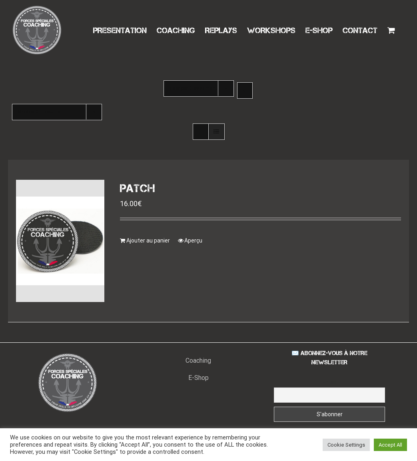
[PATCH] (60, 241)
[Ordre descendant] (245, 90)
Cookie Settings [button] (346, 445)
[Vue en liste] (216, 131)
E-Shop (198, 378)
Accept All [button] (390, 445)
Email (330, 382)
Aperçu (193, 240)
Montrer (39, 112)
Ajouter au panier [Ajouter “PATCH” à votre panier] (148, 240)
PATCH (137, 188)
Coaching (198, 360)
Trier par (193, 88)
